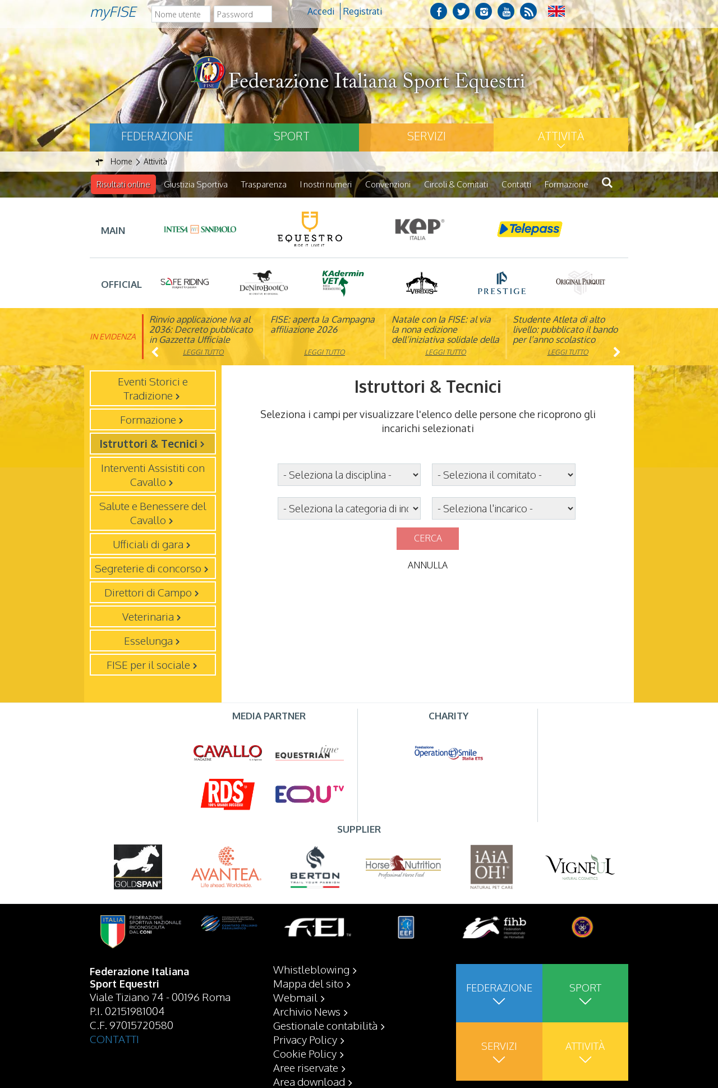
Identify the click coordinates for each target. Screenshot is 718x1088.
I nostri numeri (326, 184)
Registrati (362, 11)
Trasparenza (264, 184)
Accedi (320, 11)
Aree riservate (305, 1066)
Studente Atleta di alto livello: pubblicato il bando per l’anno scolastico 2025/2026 (565, 334)
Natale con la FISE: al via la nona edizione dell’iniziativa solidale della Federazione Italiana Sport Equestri (445, 339)
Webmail (295, 996)
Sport (292, 135)
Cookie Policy (305, 1052)
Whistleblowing (311, 968)
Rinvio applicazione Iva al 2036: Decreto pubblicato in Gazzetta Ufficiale (200, 329)
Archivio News (306, 1010)
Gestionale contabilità (325, 1024)
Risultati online (123, 184)
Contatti (516, 184)
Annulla (428, 565)
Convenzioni (388, 184)
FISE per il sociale (148, 664)
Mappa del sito (308, 982)
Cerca (428, 538)
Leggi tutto (203, 352)
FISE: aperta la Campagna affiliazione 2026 (322, 324)
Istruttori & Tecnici (148, 443)
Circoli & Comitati (456, 184)
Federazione (157, 135)
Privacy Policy (305, 1038)
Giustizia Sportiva (196, 184)
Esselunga (148, 640)
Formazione (566, 184)
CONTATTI (114, 1038)
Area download (309, 1080)
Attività (561, 135)
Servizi (426, 135)
